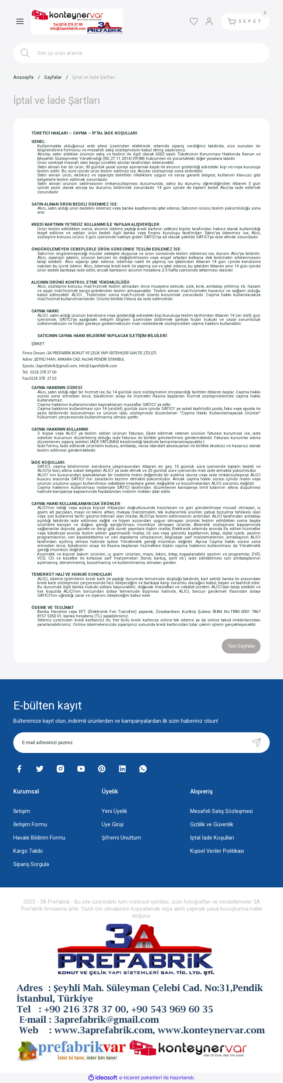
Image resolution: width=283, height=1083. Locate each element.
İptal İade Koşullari (212, 838)
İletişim (21, 811)
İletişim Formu (30, 824)
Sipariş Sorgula (31, 864)
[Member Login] (209, 21)
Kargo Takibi (28, 851)
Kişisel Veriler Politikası (217, 851)
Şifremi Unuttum (121, 838)
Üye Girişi (112, 824)
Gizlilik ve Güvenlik (211, 824)
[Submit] (256, 742)
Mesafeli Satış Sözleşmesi (221, 811)
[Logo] (77, 21)
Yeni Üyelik (114, 811)
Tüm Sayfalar (241, 646)
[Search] (141, 53)
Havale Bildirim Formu (39, 838)
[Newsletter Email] (141, 742)
